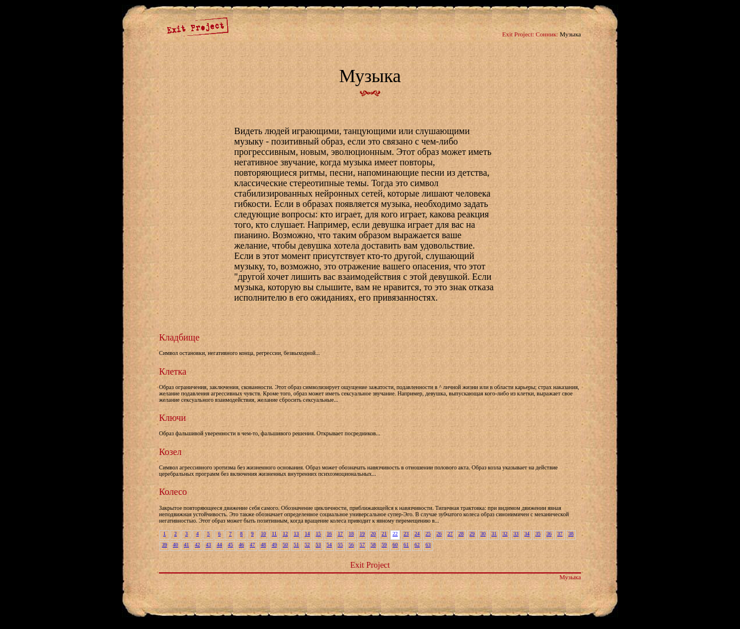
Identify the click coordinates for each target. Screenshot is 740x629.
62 (417, 544)
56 (351, 544)
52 (307, 544)
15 (318, 533)
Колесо (173, 492)
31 (494, 533)
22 (395, 533)
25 (428, 533)
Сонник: (547, 34)
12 (285, 533)
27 (450, 533)
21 (384, 533)
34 (527, 533)
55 (340, 544)
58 (373, 544)
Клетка (172, 371)
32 (505, 533)
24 (417, 533)
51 (296, 544)
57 (362, 544)
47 (252, 544)
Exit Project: (518, 34)
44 (219, 544)
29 (472, 533)
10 (263, 533)
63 (428, 544)
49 (274, 544)
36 (549, 533)
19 (362, 533)
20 (373, 533)
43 (208, 544)
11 (274, 533)
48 (263, 544)
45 (230, 544)
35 (538, 533)
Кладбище (179, 337)
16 (329, 533)
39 (164, 544)
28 (461, 533)
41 (186, 544)
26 (439, 533)
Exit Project (370, 564)
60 (395, 544)
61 (406, 544)
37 (560, 533)
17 (340, 533)
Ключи (172, 418)
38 (571, 533)
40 (175, 544)
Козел (170, 452)
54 (329, 544)
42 (197, 544)
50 (285, 544)
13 (296, 533)
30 (483, 533)
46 (241, 544)
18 (351, 533)
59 (384, 544)
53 (318, 544)
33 (516, 533)
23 (406, 533)
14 (307, 533)
